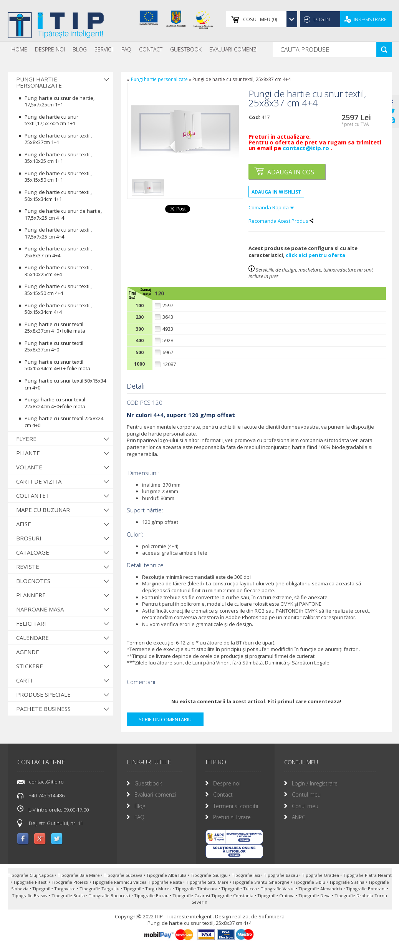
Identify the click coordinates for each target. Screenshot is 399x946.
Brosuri (28, 538)
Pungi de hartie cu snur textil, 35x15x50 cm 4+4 (58, 290)
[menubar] (135, 49)
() (260, 19)
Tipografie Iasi (246, 875)
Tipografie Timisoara (197, 888)
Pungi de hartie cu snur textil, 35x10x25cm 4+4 (58, 271)
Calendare (32, 637)
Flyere (26, 438)
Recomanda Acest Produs (280, 220)
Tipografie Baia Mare (79, 875)
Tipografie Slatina (347, 882)
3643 (167, 317)
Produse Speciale (43, 694)
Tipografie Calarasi (191, 895)
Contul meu (306, 794)
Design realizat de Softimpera (250, 916)
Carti (24, 680)
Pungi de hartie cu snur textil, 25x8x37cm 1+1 (58, 139)
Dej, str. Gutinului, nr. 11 (56, 823)
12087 (169, 364)
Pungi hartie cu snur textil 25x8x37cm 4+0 (54, 346)
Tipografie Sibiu (309, 882)
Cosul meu (305, 806)
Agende (27, 652)
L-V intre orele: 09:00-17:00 (53, 809)
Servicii (104, 49)
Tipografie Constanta (233, 895)
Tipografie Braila (68, 895)
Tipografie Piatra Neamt (367, 875)
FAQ (126, 49)
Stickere (29, 666)
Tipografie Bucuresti (110, 895)
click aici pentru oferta (315, 255)
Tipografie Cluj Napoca (31, 875)
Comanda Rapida (271, 207)
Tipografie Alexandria (320, 888)
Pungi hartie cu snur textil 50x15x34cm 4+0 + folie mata (57, 365)
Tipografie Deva (315, 895)
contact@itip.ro (307, 148)
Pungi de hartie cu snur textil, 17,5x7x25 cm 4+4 (58, 233)
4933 (167, 329)
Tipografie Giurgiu (209, 875)
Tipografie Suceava (124, 875)
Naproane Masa (40, 609)
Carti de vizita (38, 481)
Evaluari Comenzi (233, 49)
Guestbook (186, 49)
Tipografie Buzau (152, 895)
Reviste (27, 566)
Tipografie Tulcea (239, 888)
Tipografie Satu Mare (208, 882)
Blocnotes (33, 581)
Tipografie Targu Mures (147, 888)
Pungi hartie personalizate (39, 82)
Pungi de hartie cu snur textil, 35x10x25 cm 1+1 (58, 158)
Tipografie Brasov (30, 895)
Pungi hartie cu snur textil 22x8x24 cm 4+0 (64, 422)
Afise (23, 524)
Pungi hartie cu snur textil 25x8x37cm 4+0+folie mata (55, 328)
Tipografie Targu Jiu (100, 888)
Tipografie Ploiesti (70, 882)
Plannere (31, 595)
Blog (80, 49)
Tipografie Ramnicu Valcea (120, 882)
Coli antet (33, 495)
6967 (167, 352)
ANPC (298, 817)
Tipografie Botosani (366, 888)
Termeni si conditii (235, 806)
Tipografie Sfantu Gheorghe (261, 882)
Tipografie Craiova (276, 895)
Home (19, 49)
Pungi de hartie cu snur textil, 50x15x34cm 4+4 (58, 309)
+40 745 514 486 (47, 795)
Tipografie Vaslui (278, 888)
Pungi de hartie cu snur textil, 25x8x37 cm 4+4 (58, 252)
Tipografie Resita (165, 882)
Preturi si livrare (232, 817)
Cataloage (32, 552)
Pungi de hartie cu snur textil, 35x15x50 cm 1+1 (58, 177)
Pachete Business (43, 708)
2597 (167, 305)
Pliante (28, 453)
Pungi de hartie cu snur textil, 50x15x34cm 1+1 (58, 195)
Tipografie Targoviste (54, 888)
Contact (150, 49)
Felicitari (31, 623)
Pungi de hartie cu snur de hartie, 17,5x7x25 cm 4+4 (63, 214)
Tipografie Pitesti (31, 882)
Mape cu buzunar (43, 510)
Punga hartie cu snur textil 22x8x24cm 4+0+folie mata (55, 403)
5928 (167, 340)
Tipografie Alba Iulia (167, 875)
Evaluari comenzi (155, 794)
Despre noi (50, 49)
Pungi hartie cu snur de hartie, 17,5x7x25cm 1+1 (59, 101)
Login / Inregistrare (315, 783)
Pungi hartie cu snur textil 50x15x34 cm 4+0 (65, 384)
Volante (29, 467)
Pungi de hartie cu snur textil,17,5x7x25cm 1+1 (51, 120)
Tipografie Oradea (321, 875)
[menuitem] (19, 49)
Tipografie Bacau (281, 875)
